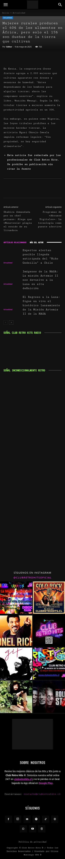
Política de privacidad (32, 842)
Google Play (46, 783)
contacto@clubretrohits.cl (42, 794)
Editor (9, 46)
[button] (5, 4)
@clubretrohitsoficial (32, 577)
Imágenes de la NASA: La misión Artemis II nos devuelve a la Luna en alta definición (40, 280)
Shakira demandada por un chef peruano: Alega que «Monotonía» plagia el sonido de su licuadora (17, 221)
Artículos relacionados (14, 242)
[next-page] (11, 322)
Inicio (5, 13)
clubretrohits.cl (23, 779)
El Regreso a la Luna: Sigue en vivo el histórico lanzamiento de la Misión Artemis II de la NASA (41, 305)
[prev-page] (5, 322)
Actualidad (19, 13)
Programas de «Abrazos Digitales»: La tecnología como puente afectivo (50, 219)
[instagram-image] (16, 597)
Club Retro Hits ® (32, 848)
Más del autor (36, 242)
